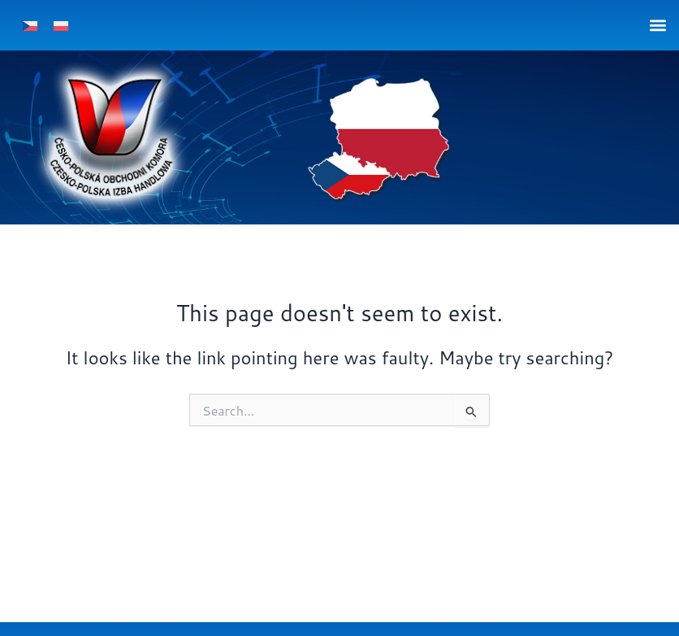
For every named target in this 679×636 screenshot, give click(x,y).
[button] (657, 24)
